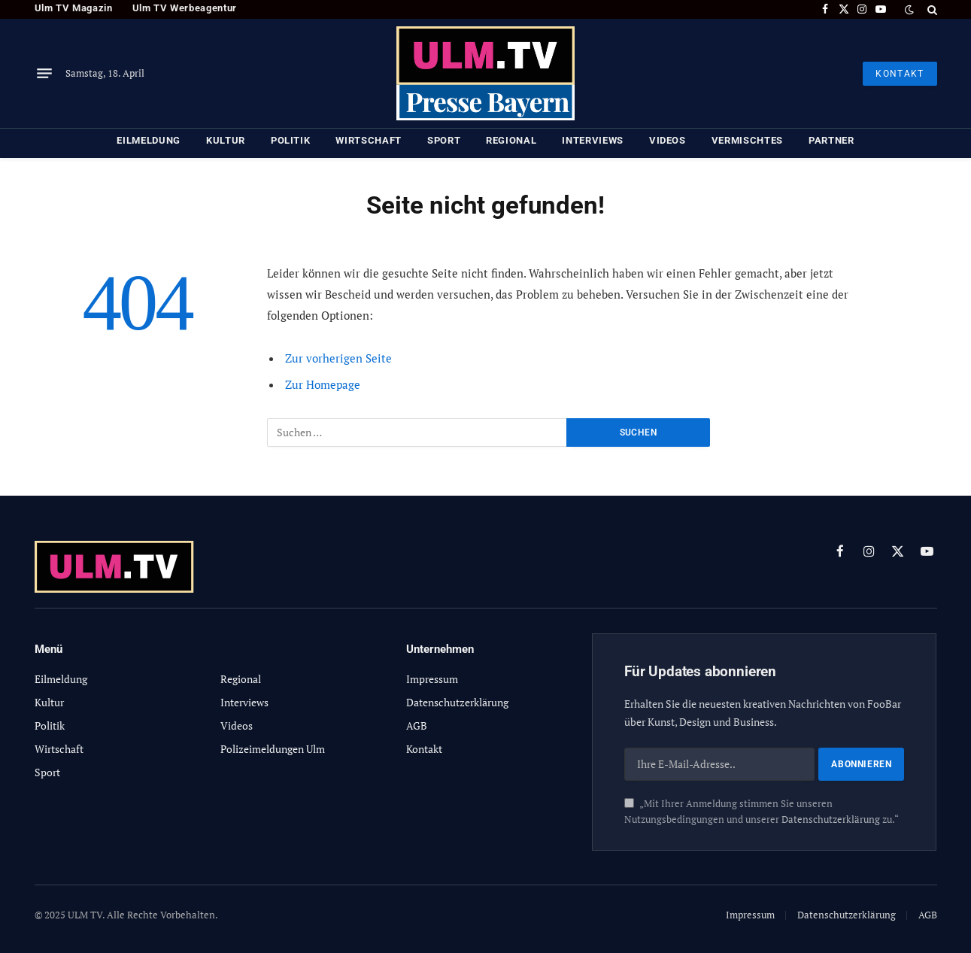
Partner (831, 140)
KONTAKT (899, 73)
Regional (511, 140)
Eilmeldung (149, 140)
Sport (443, 140)
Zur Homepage (322, 384)
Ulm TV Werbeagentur (184, 8)
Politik (291, 140)
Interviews (593, 140)
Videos (667, 140)
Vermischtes (747, 140)
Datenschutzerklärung (830, 819)
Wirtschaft (368, 140)
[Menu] (44, 73)
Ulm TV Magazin (74, 8)
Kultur (225, 140)
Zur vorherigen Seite (338, 358)
